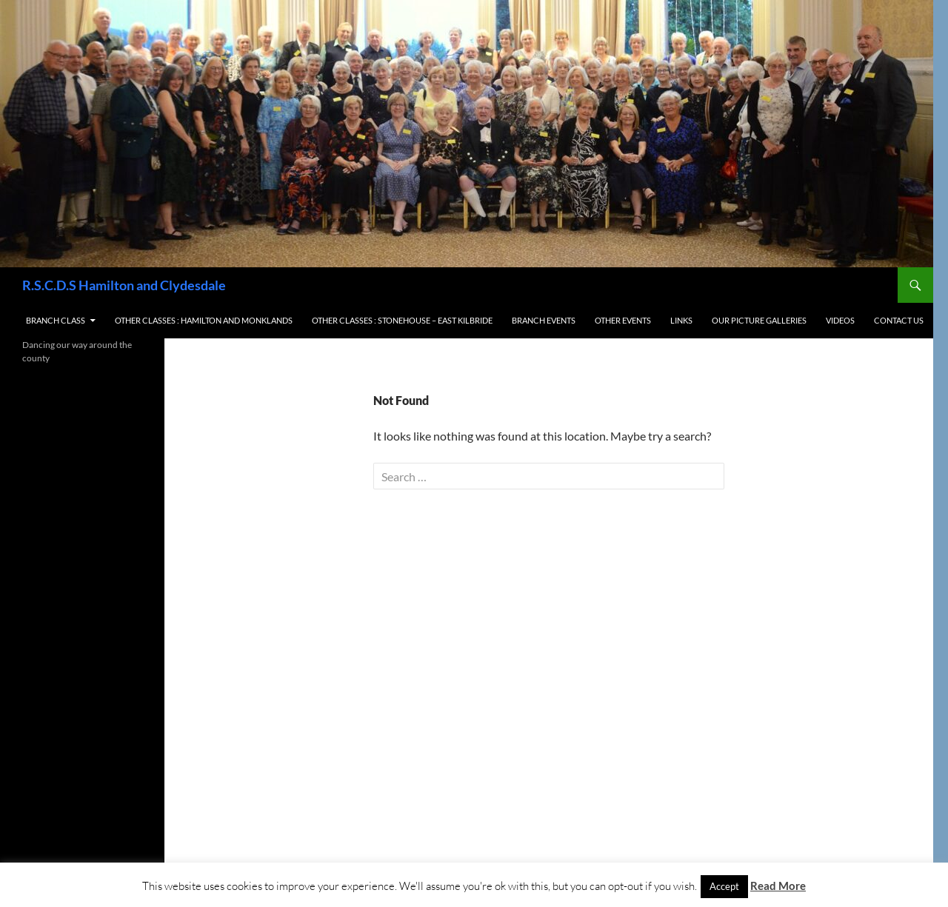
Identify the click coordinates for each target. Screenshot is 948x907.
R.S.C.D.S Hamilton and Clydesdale (124, 285)
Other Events (623, 320)
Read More (778, 885)
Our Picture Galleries (759, 320)
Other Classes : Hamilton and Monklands (204, 320)
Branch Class (55, 320)
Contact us (899, 320)
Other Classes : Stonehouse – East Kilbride (402, 320)
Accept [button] (724, 886)
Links (681, 320)
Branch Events (543, 320)
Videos (840, 320)
